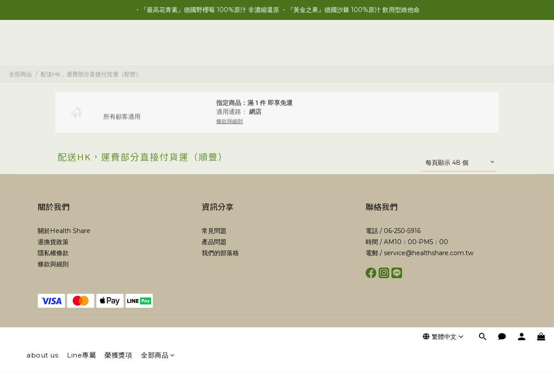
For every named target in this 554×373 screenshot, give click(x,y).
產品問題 (214, 242)
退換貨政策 (53, 242)
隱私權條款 (53, 253)
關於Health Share (64, 231)
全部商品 (158, 47)
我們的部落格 (220, 253)
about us (42, 47)
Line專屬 (81, 47)
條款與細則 (53, 264)
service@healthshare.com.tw (428, 253)
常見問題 (214, 231)
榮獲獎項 (118, 47)
